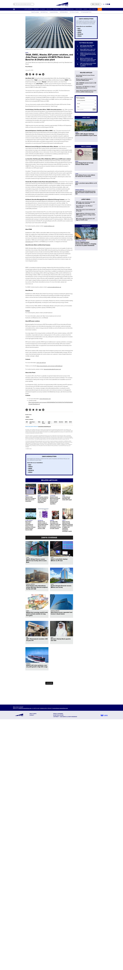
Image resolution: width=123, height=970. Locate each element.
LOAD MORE (49, 683)
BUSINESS (36, 9)
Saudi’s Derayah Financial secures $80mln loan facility (61, 586)
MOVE (52, 637)
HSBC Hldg (49, 422)
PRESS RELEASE (70, 9)
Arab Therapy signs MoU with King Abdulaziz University (87, 46)
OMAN (63, 495)
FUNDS (52, 557)
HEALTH (63, 520)
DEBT (27, 637)
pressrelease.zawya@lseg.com (44, 426)
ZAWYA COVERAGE (49, 537)
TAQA (39, 422)
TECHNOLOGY (40, 520)
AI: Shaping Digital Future (86, 12)
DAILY (29, 464)
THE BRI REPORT (86, 226)
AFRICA (30, 472)
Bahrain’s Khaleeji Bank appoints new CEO (61, 639)
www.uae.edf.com (41, 362)
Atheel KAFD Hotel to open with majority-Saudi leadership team (87, 50)
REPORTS (63, 9)
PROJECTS (49, 9)
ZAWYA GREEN (79, 9)
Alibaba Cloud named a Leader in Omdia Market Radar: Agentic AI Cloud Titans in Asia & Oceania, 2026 (43, 525)
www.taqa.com (29, 241)
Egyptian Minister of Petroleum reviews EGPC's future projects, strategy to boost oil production (85, 215)
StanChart (61, 422)
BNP (27, 422)
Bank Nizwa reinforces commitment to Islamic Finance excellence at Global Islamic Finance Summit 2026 (30, 526)
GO (94, 109)
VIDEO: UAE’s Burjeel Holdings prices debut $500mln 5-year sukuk (86, 134)
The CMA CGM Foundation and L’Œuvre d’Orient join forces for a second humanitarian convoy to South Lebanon (55, 525)
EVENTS (85, 9)
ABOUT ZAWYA (32, 713)
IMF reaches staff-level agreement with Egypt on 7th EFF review (85, 219)
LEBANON (52, 520)
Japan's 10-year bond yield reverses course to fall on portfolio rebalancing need (86, 91)
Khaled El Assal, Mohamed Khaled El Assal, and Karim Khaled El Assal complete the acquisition (55, 500)
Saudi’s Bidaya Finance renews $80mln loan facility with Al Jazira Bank (36, 560)
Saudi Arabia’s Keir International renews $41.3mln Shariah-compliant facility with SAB (37, 587)
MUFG (70, 422)
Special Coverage (35, 12)
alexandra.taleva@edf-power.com (52, 369)
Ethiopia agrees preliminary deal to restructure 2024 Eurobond (84, 79)
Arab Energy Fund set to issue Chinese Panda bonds (84, 163)
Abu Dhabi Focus (44, 12)
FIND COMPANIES (93, 9)
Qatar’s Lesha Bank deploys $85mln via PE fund (59, 559)
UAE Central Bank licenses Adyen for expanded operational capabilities (88, 65)
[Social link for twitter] (103, 4)
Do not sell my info (58, 715)
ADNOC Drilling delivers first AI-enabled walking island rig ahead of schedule (88, 54)
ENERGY (27, 495)
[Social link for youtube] (109, 4)
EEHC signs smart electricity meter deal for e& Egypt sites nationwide (85, 202)
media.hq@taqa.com (49, 226)
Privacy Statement (58, 713)
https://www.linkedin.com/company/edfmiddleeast (49, 366)
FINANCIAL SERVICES (30, 584)
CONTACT (31, 715)
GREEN (30, 468)
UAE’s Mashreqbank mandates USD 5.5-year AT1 (37, 639)
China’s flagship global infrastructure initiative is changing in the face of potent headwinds (85, 243)
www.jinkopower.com (45, 398)
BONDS (27, 417)
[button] (26, 74)
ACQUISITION (52, 495)
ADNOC (55, 422)
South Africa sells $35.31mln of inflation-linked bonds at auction (86, 87)
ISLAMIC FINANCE (28, 520)
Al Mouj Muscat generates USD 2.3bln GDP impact (67, 498)
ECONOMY (42, 9)
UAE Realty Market (64, 12)
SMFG (66, 422)
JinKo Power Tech (32, 422)
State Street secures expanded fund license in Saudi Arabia (61, 613)
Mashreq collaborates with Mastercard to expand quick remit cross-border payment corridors (88, 59)
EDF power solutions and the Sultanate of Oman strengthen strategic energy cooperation (43, 499)
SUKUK (76, 132)
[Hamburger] (14, 9)
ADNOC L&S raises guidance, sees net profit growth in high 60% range (37, 666)
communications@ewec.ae (54, 287)
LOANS (27, 557)
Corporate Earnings (54, 12)
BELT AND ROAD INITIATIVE (80, 240)
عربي (99, 9)
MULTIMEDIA (56, 9)
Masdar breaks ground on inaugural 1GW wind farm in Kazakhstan (30, 499)
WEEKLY (30, 466)
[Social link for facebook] (105, 4)
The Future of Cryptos (74, 12)
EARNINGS (28, 663)
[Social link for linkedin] (107, 4)
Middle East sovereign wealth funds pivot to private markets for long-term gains (37, 614)
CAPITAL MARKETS (28, 9)
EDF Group (43, 422)
